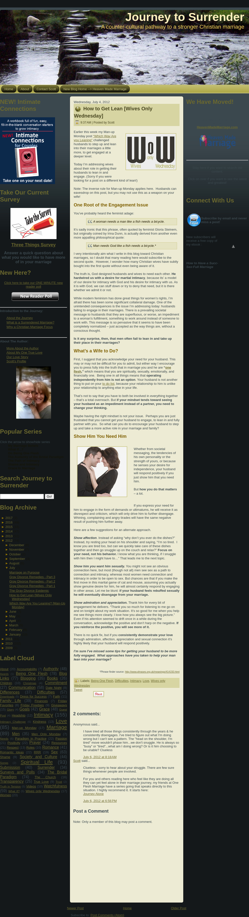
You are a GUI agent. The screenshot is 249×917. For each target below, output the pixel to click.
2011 (8, 639)
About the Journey (19, 318)
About (4, 669)
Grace (44, 709)
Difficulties (46, 692)
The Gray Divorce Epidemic (29, 590)
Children (6, 683)
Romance (50, 747)
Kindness (39, 721)
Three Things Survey (33, 244)
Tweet (78, 690)
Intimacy (43, 715)
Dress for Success (33, 696)
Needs (4, 738)
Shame (5, 757)
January (15, 634)
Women (5, 795)
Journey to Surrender (184, 16)
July (12, 568)
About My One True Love (24, 352)
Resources (59, 743)
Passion (61, 738)
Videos (31, 786)
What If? (14, 791)
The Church (45, 777)
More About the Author (22, 348)
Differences (10, 692)
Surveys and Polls (17, 772)
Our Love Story (17, 357)
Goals (24, 709)
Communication (21, 687)
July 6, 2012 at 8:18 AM (100, 757)
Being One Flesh (32, 673)
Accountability (27, 669)
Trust (59, 781)
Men (16, 734)
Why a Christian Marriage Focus (29, 327)
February (15, 630)
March (13, 625)
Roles (30, 747)
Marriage (57, 727)
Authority (51, 669)
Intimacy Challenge (13, 721)
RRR (37, 752)
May (12, 616)
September (17, 559)
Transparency (12, 781)
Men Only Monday (46, 734)
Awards (4, 674)
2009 (8, 648)
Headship (18, 715)
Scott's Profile (16, 361)
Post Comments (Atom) (107, 915)
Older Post (178, 908)
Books (52, 678)
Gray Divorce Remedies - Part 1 (32, 586)
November (16, 549)
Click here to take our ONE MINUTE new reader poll (33, 284)
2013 (8, 536)
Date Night (54, 688)
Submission (10, 767)
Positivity (13, 743)
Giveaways (59, 705)
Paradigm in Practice (31, 738)
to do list (108, 384)
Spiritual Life (37, 762)
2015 (8, 527)
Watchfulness (55, 786)
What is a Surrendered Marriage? (30, 322)
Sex (54, 752)
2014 (8, 531)
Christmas (29, 683)
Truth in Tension (10, 786)
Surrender (46, 767)
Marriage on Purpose (24, 572)
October (15, 554)
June (12, 611)
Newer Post (75, 908)
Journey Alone (93, 794)
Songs (4, 762)
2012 (8, 540)
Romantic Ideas (12, 752)
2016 (8, 522)
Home (127, 908)
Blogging (28, 678)
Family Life (10, 701)
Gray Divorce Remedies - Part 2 (32, 581)
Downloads (7, 696)
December (16, 545)
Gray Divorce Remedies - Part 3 (32, 577)
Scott (77, 761)
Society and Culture (38, 757)
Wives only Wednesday (43, 791)
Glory (10, 709)
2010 (8, 643)
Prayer (35, 742)
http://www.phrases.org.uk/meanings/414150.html (152, 671)
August (14, 563)
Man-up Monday (24, 728)
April (12, 621)
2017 (8, 518)
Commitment (56, 683)
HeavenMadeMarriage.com (217, 127)
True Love (41, 782)
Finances (41, 701)
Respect (13, 747)
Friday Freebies (32, 705)
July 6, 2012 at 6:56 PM (100, 801)
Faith (56, 696)
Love (61, 721)
